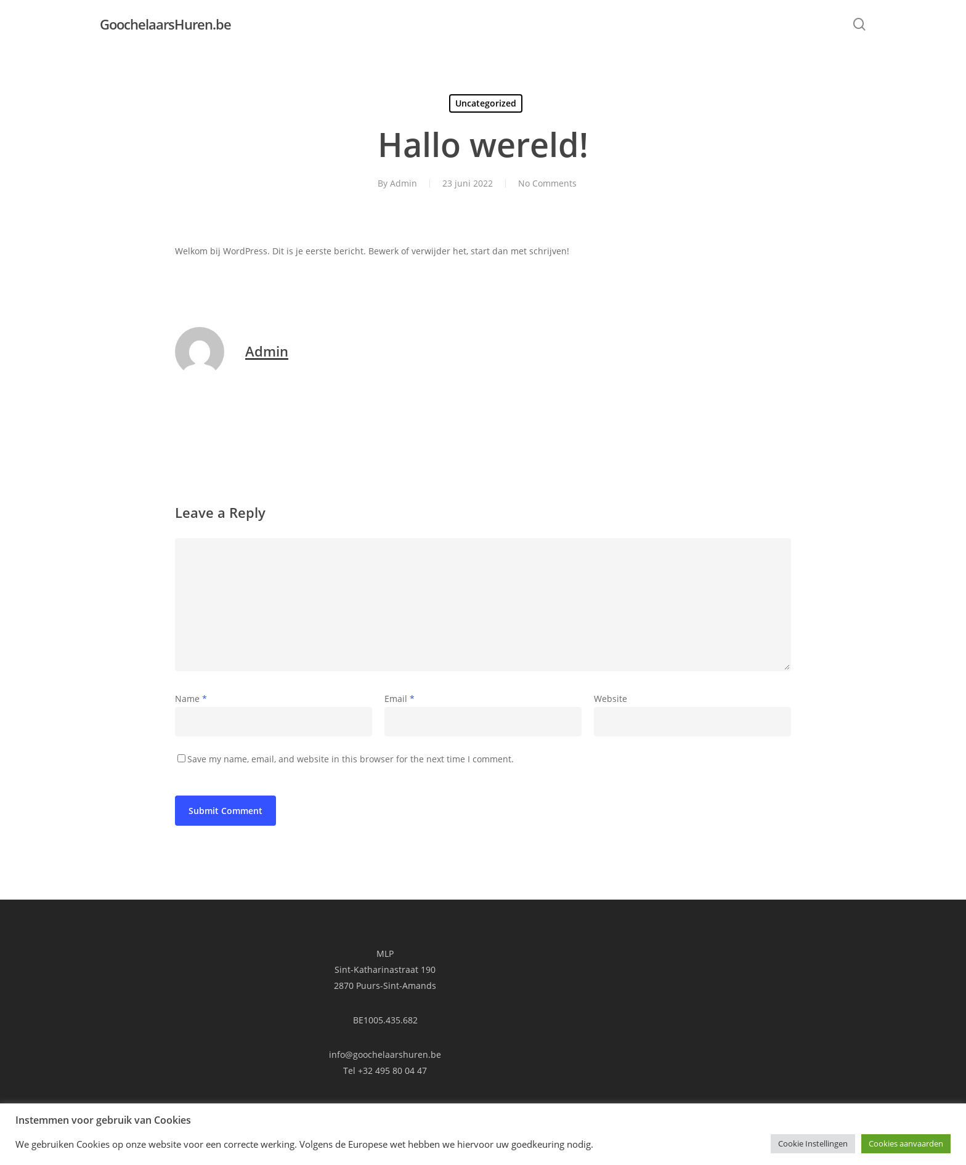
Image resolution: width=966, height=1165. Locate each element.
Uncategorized (485, 103)
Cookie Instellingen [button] (813, 1143)
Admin (403, 183)
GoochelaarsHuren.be (165, 24)
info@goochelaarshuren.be (385, 1054)
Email (399, 698)
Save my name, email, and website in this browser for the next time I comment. (350, 759)
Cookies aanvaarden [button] (906, 1143)
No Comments (547, 183)
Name (191, 698)
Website (610, 698)
